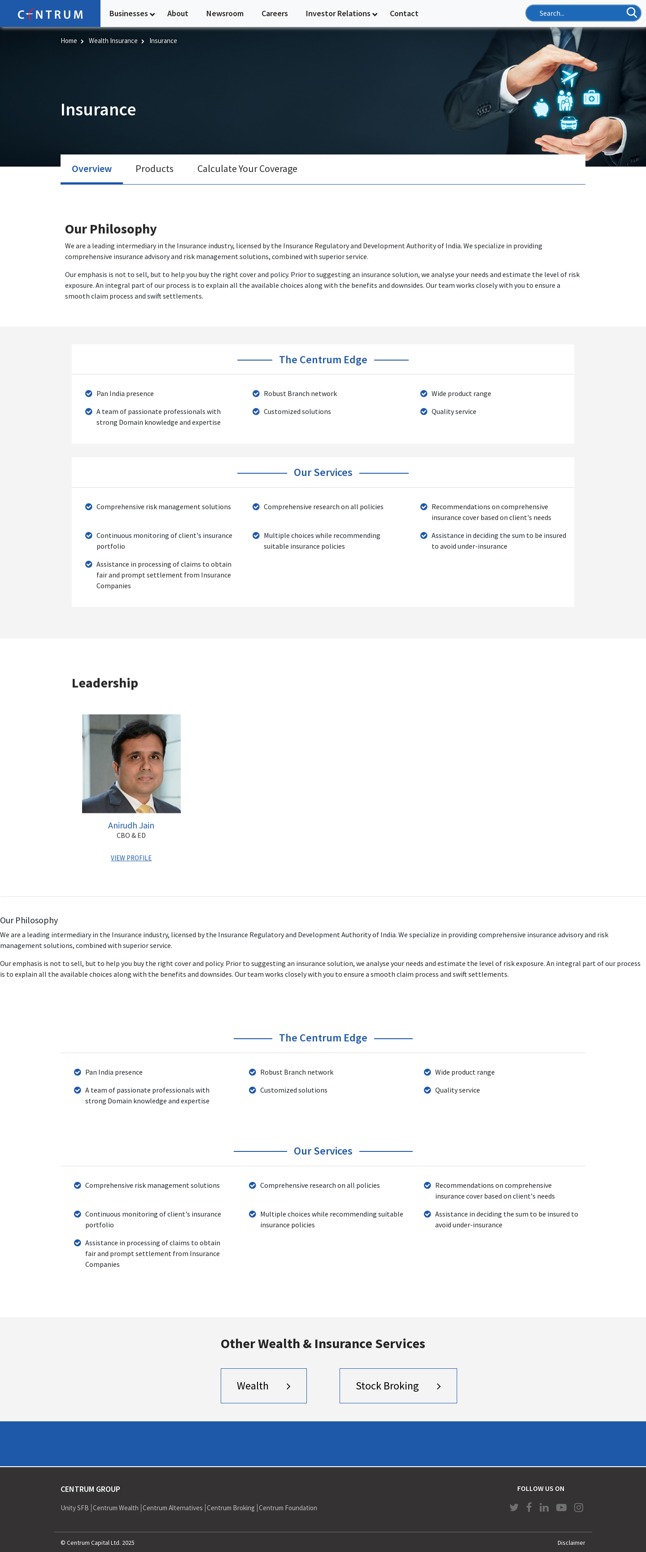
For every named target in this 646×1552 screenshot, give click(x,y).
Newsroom (225, 13)
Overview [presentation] (92, 168)
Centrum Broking (231, 1508)
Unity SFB (75, 1508)
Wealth (253, 1386)
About (177, 13)
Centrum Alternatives (173, 1508)
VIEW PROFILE (131, 857)
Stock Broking (387, 1386)
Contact (404, 13)
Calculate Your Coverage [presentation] (247, 168)
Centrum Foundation (288, 1508)
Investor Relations (338, 13)
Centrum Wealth (116, 1508)
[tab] (92, 170)
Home (69, 40)
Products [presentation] (154, 168)
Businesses (128, 13)
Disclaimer (571, 1543)
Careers (275, 13)
